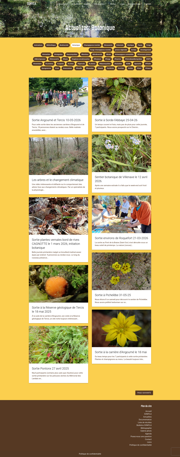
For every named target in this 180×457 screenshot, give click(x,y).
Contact (148, 4)
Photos (113, 4)
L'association (62, 4)
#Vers (139, 68)
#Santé (100, 68)
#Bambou (84, 54)
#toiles (130, 68)
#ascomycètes (72, 54)
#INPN (148, 59)
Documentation (134, 4)
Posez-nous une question (141, 436)
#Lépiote (60, 64)
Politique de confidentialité (141, 445)
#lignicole (81, 64)
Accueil (149, 411)
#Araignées (58, 54)
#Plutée (148, 64)
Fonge (148, 45)
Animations (38, 45)
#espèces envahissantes (81, 59)
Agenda (87, 4)
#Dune (65, 59)
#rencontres (67, 68)
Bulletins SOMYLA (144, 425)
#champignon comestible (124, 54)
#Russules (90, 68)
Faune (140, 45)
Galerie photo (146, 431)
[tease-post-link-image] (58, 96)
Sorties (133, 50)
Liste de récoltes (145, 422)
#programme (46, 68)
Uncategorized (145, 50)
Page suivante (144, 393)
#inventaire (37, 64)
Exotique (131, 45)
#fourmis (117, 59)
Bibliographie (146, 428)
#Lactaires (49, 64)
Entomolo (120, 45)
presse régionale (121, 50)
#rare (57, 68)
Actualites (76, 4)
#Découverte (54, 59)
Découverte (108, 45)
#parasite (137, 64)
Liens (122, 4)
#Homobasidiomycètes (133, 59)
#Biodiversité (97, 54)
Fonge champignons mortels (100, 50)
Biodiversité (64, 45)
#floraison (97, 59)
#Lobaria (92, 64)
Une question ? (100, 4)
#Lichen (71, 64)
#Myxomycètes (104, 64)
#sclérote (110, 68)
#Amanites (46, 54)
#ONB (128, 64)
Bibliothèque (51, 45)
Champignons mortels (92, 45)
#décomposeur (40, 59)
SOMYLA (31, 4)
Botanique (76, 45)
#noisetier (118, 64)
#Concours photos (144, 54)
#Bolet (108, 54)
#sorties (121, 68)
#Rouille (79, 68)
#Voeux (148, 68)
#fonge (107, 59)
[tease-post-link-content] (58, 125)
